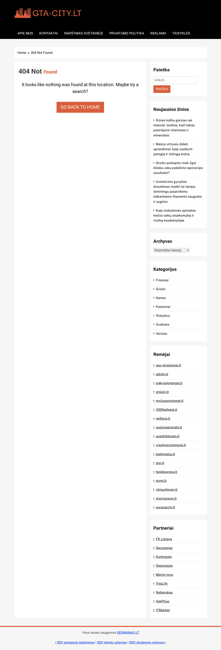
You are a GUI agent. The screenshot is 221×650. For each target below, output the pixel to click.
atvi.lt (160, 463)
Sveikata (162, 324)
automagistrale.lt (169, 427)
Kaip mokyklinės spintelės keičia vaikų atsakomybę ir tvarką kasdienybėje (174, 215)
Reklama (158, 33)
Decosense (164, 548)
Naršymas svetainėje (83, 33)
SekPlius (162, 601)
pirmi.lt (161, 481)
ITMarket (163, 610)
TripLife (162, 583)
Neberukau (164, 592)
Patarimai (163, 307)
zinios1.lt (162, 392)
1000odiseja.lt (166, 410)
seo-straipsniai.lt (168, 365)
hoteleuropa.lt (166, 472)
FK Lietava (164, 539)
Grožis (160, 289)
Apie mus (25, 33)
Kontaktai (48, 33)
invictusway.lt (166, 498)
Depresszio (164, 566)
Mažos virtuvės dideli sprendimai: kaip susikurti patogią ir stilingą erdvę (172, 149)
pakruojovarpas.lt (169, 383)
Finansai (162, 280)
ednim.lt (162, 374)
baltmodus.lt (165, 454)
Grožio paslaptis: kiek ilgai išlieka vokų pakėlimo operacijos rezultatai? (178, 168)
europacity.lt (165, 507)
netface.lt (163, 418)
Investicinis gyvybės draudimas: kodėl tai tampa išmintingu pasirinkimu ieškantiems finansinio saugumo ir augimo (177, 191)
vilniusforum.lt (166, 490)
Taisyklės (181, 33)
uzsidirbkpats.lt (167, 436)
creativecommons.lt (171, 445)
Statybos (163, 316)
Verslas (161, 334)
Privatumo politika (126, 33)
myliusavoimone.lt (169, 401)
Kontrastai (164, 557)
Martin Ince (164, 575)
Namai (161, 298)
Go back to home (80, 107)
